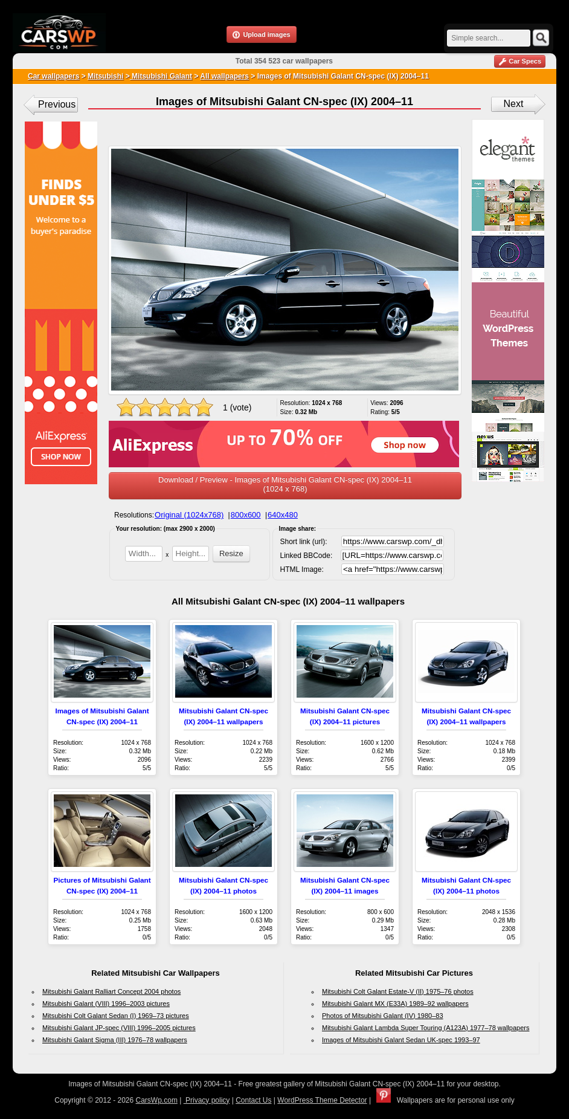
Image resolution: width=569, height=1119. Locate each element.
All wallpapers (224, 76)
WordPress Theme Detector (322, 1100)
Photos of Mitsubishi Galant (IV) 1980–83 (382, 1015)
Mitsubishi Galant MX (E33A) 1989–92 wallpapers (395, 1003)
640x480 (283, 514)
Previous (57, 104)
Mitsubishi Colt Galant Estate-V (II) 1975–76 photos (398, 991)
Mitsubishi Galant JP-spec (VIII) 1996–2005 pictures (119, 1027)
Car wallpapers (53, 76)
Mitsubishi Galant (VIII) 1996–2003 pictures (106, 1003)
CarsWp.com (157, 1100)
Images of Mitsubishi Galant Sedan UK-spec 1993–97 (401, 1039)
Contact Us (253, 1100)
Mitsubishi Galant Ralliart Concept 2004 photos (111, 991)
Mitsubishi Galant (161, 76)
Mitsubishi (105, 76)
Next (514, 104)
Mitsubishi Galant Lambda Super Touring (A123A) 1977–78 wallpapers (425, 1027)
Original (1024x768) (189, 514)
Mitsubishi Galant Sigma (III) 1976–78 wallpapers (114, 1039)
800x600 (246, 514)
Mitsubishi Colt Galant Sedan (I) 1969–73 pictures (115, 1015)
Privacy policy (207, 1100)
